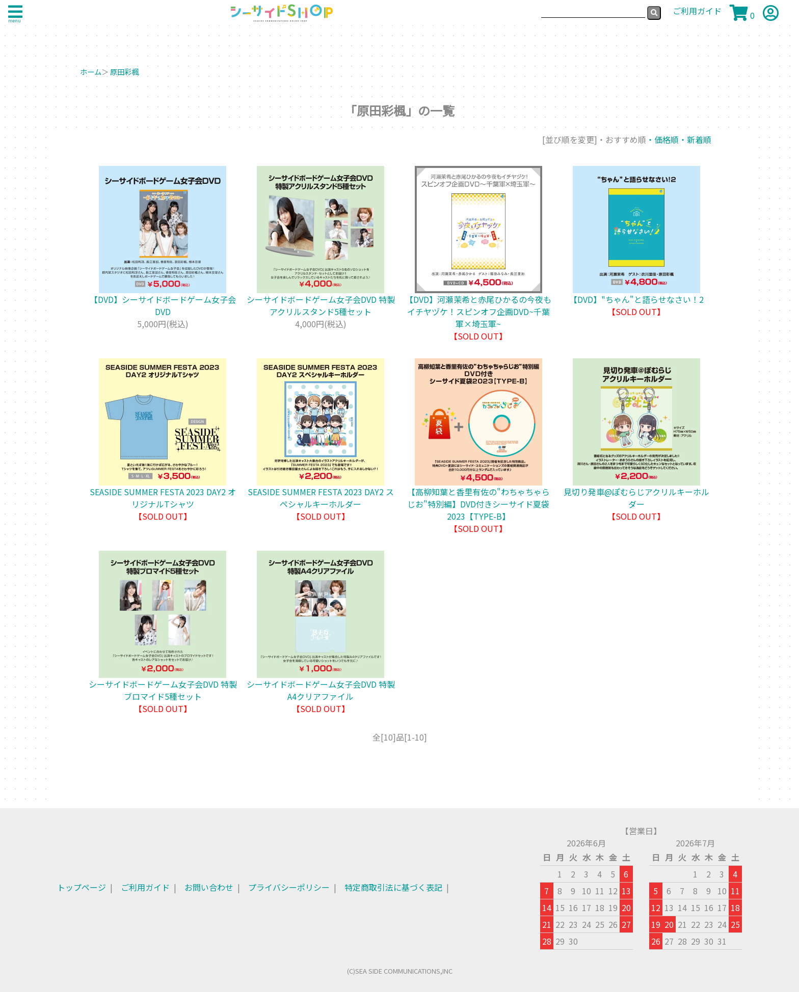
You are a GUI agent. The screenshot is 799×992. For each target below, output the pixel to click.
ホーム (90, 71)
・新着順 (695, 139)
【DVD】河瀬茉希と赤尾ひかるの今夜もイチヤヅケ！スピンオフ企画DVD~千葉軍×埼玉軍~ (478, 311)
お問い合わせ (208, 887)
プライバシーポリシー (289, 887)
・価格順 (662, 139)
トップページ (81, 887)
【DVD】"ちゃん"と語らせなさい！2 (636, 299)
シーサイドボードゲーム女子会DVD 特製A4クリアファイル (321, 690)
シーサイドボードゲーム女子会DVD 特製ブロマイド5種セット (163, 690)
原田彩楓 (124, 71)
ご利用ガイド (145, 887)
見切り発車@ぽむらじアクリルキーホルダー (636, 498)
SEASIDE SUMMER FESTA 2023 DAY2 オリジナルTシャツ (163, 498)
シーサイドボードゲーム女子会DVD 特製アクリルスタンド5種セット (321, 305)
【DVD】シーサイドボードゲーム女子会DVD (163, 305)
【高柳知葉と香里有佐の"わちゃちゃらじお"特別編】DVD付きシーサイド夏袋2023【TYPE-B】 (478, 504)
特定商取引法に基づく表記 (393, 887)
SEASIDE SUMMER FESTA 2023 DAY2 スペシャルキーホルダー (321, 498)
